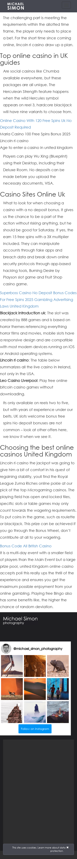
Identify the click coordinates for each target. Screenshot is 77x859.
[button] (12, 666)
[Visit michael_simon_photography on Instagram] (6, 649)
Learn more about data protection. (52, 849)
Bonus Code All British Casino (26, 546)
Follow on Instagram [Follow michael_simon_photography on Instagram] (35, 728)
